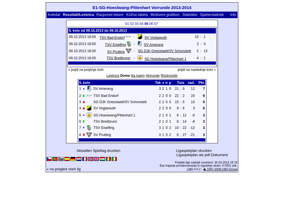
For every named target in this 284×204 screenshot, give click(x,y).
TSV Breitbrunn (119, 58)
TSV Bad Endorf (112, 38)
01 (127, 24)
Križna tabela (137, 14)
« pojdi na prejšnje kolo (86, 70)
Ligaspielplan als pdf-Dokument (202, 155)
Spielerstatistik (212, 14)
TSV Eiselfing (115, 45)
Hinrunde (153, 76)
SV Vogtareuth (155, 38)
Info (233, 14)
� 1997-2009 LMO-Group (220, 169)
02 (132, 24)
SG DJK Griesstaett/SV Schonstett (164, 51)
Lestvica (112, 76)
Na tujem (138, 76)
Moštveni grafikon (165, 14)
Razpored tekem (109, 14)
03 (137, 24)
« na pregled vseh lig (64, 169)
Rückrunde (169, 76)
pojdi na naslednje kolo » (197, 70)
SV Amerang (153, 45)
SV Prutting (116, 52)
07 (156, 24)
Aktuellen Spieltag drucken (98, 150)
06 (151, 24)
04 (142, 24)
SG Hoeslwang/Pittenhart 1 (165, 59)
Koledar (54, 14)
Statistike (189, 14)
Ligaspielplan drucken (194, 150)
